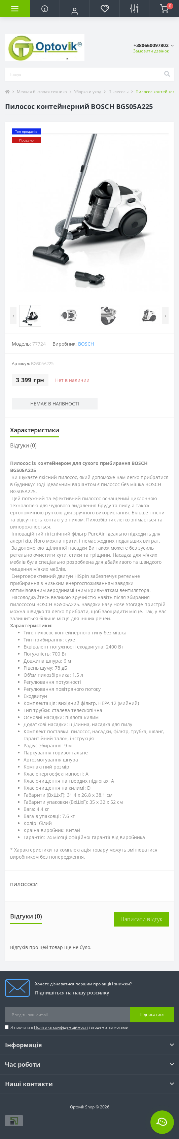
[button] (75, 11)
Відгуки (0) (23, 445)
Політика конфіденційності (61, 1027)
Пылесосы (118, 91)
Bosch (86, 344)
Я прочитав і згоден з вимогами (69, 1027)
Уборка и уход (87, 91)
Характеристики (34, 430)
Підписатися (152, 1014)
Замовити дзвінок (151, 51)
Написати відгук (141, 919)
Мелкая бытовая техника (42, 91)
